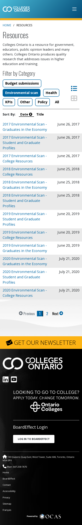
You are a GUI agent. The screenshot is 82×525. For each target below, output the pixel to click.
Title (40, 114)
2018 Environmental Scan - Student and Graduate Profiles (25, 200)
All (57, 102)
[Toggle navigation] (74, 9)
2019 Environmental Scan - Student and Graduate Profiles (25, 219)
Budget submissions (22, 83)
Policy (42, 102)
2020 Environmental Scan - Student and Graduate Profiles (25, 277)
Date (26, 114)
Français (7, 509)
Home (7, 25)
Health (51, 92)
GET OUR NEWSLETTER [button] (45, 342)
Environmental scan (21, 92)
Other (25, 102)
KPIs (9, 102)
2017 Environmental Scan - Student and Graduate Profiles (25, 142)
